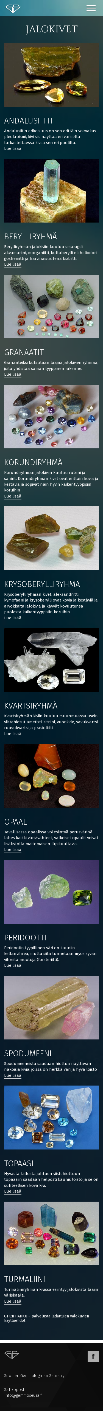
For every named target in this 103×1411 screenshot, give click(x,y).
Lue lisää (12, 148)
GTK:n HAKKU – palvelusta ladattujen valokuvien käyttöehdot (46, 1318)
